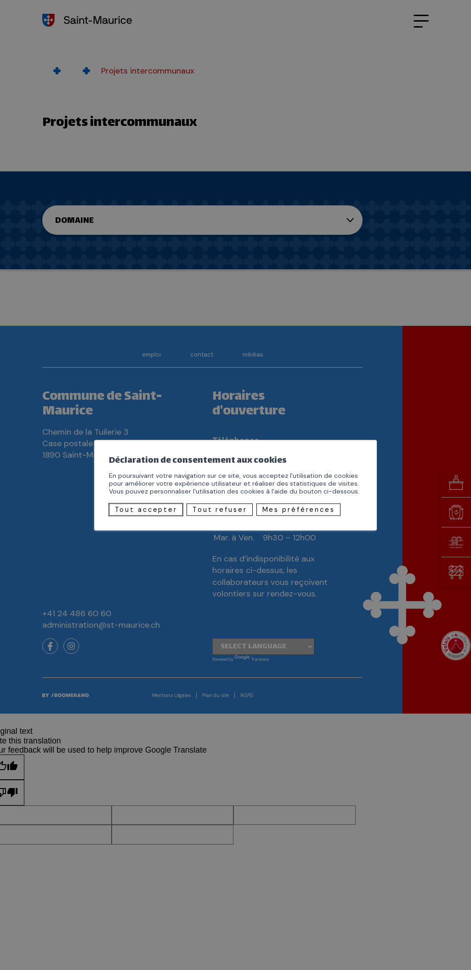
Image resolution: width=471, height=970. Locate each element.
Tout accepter (146, 509)
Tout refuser (220, 509)
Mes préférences (298, 509)
